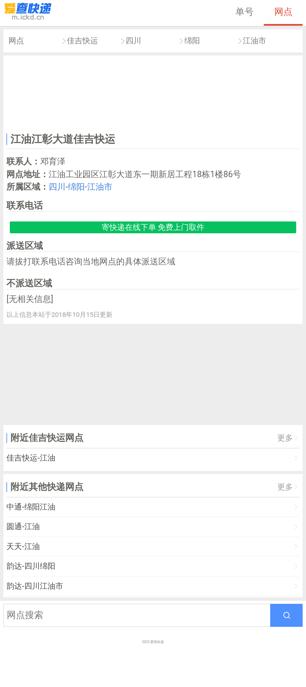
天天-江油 (23, 546)
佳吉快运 (82, 40)
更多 (285, 438)
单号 (244, 11)
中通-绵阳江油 (30, 507)
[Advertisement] (153, 92)
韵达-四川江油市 (34, 586)
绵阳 (192, 40)
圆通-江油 (23, 526)
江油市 (254, 40)
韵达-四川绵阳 (30, 566)
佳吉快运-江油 (30, 458)
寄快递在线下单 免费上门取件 (153, 227)
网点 (283, 11)
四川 (133, 40)
